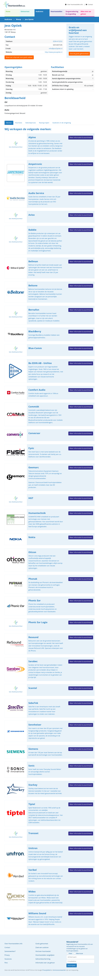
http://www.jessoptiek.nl (53, 52)
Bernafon (49, 315)
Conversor (49, 435)
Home (8, 11)
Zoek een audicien (42, 947)
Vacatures (8, 959)
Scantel (49, 690)
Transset (49, 835)
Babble (49, 240)
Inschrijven (72, 965)
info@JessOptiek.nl (55, 48)
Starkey (49, 789)
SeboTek (49, 708)
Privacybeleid (46, 970)
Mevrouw (79, 953)
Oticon (49, 560)
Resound (49, 643)
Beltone (49, 292)
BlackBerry (49, 334)
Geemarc (49, 477)
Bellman (49, 268)
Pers (6, 963)
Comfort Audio (49, 393)
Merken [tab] (9, 123)
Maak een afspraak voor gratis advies (19, 57)
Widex (49, 897)
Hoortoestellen (56, 11)
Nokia (49, 539)
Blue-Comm (49, 350)
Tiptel (49, 813)
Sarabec (49, 669)
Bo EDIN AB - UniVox (49, 371)
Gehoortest (25, 11)
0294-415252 (57, 41)
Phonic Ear (49, 606)
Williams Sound (49, 918)
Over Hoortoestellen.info (13, 944)
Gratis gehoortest (41, 944)
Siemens (49, 752)
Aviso (49, 217)
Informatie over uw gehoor (45, 963)
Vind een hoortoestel (43, 951)
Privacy (7, 955)
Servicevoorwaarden (59, 970)
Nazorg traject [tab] (44, 123)
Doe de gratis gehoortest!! (79, 54)
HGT (49, 500)
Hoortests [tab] (18, 123)
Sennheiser (49, 731)
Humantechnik (49, 519)
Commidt (49, 414)
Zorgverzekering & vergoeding (72, 12)
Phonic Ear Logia (49, 624)
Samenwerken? (10, 951)
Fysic (49, 452)
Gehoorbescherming (42, 959)
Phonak (49, 584)
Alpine (49, 145)
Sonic (49, 770)
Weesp (18, 19)
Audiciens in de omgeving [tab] (61, 123)
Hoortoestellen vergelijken (44, 955)
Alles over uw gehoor (86, 12)
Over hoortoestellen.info (74, 4)
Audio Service (49, 198)
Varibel (49, 875)
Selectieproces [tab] (30, 123)
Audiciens (39, 11)
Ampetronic (49, 173)
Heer (70, 953)
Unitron (49, 853)
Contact (89, 4)
